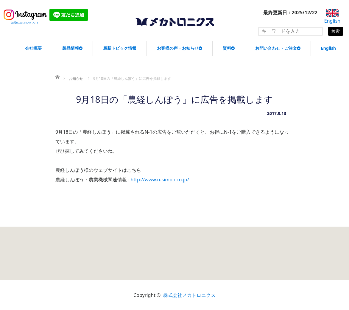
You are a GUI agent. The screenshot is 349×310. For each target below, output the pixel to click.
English (328, 48)
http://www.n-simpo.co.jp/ (160, 179)
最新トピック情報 (119, 48)
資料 (229, 48)
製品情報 (72, 48)
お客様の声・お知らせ (179, 48)
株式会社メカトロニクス (189, 295)
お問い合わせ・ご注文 (277, 48)
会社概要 (33, 48)
